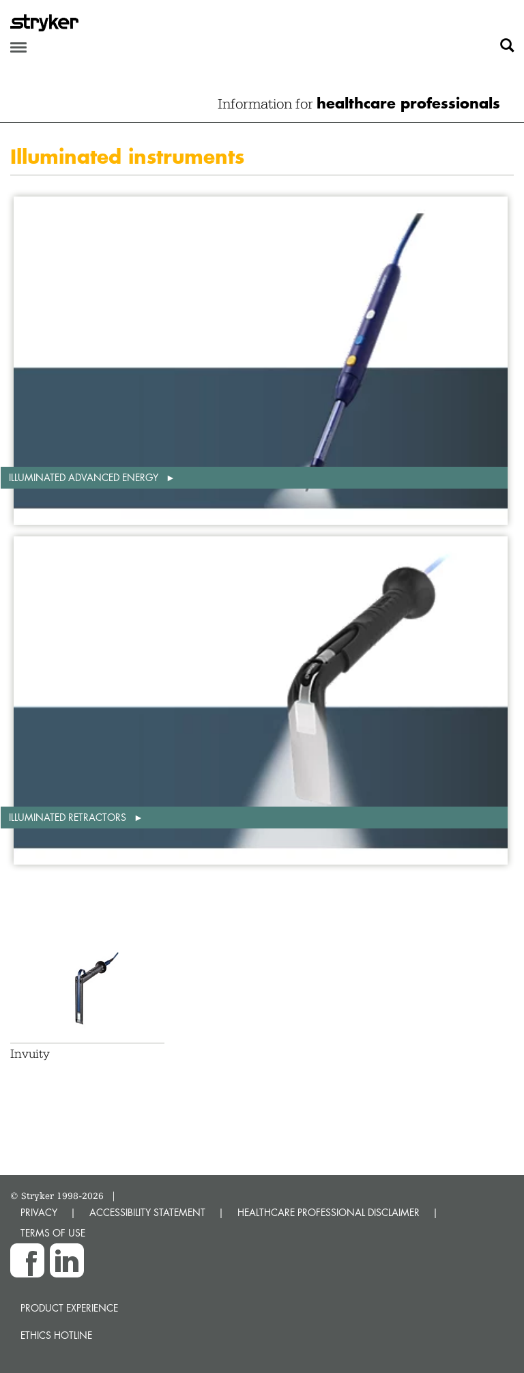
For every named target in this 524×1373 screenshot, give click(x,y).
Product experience (69, 1307)
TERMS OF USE (52, 1232)
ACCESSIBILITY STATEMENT (147, 1212)
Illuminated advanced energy (85, 477)
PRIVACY (38, 1212)
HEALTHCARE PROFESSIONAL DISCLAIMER (328, 1212)
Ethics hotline (56, 1335)
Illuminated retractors (69, 817)
